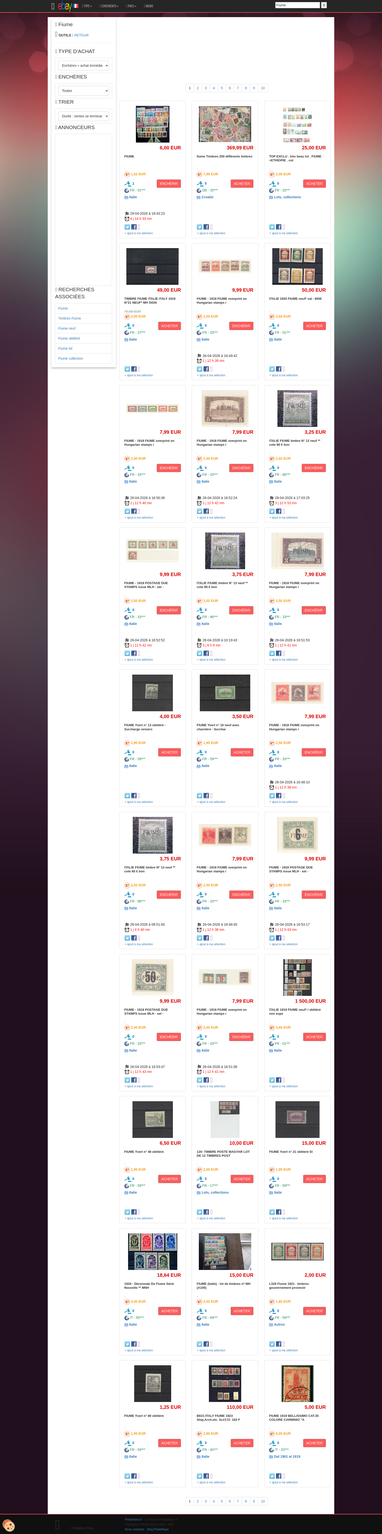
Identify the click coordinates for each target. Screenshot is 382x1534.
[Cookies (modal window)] (8, 1525)
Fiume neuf (66, 328)
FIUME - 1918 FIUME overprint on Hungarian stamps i (222, 300)
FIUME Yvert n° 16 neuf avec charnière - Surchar (218, 727)
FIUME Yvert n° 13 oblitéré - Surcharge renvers (145, 727)
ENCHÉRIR (169, 184)
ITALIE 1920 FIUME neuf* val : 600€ (295, 298)
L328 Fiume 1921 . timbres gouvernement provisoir (289, 1285)
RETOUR (81, 35)
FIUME (129, 156)
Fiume (63, 308)
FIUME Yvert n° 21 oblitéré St (291, 1152)
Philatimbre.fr (133, 1519)
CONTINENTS (109, 6)
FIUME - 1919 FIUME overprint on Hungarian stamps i (222, 869)
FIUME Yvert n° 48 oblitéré (144, 1152)
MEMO (148, 6)
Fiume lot (65, 348)
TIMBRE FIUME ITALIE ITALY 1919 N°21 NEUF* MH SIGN (150, 300)
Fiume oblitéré (69, 338)
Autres (279, 1324)
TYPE (87, 6)
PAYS (131, 6)
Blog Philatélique (158, 1529)
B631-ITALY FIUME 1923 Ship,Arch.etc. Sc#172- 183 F (218, 1418)
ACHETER (242, 184)
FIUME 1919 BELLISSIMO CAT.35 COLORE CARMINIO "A (294, 1418)
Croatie (207, 197)
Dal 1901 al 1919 (287, 1456)
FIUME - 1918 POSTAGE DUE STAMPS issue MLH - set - (146, 585)
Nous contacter (134, 1529)
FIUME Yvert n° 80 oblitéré (144, 1416)
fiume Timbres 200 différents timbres (224, 156)
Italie (133, 197)
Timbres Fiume (69, 318)
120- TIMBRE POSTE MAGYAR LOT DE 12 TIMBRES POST (223, 1153)
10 (263, 88)
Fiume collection (70, 358)
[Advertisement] (83, 209)
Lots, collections (287, 197)
